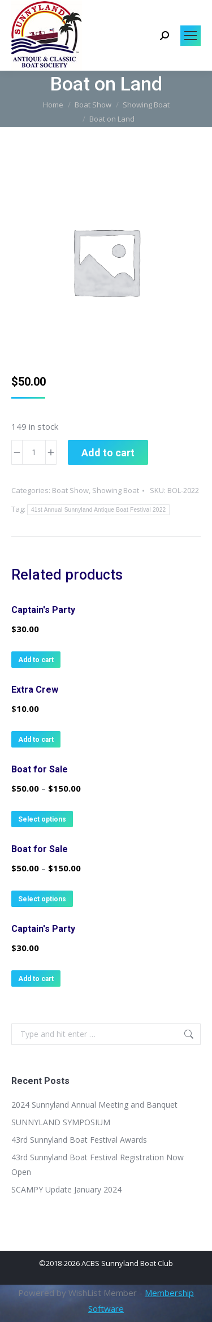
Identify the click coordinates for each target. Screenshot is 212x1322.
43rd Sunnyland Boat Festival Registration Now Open (97, 1164)
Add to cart (108, 453)
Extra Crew (34, 689)
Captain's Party (43, 609)
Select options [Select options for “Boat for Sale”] (42, 819)
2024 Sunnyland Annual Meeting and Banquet (94, 1104)
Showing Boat (115, 490)
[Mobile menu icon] (190, 35)
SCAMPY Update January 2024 (66, 1189)
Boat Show (70, 490)
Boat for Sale (39, 769)
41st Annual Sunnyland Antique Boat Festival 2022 (98, 510)
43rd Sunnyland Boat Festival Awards (79, 1139)
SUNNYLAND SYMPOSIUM (60, 1122)
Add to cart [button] (36, 660)
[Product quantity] (34, 452)
